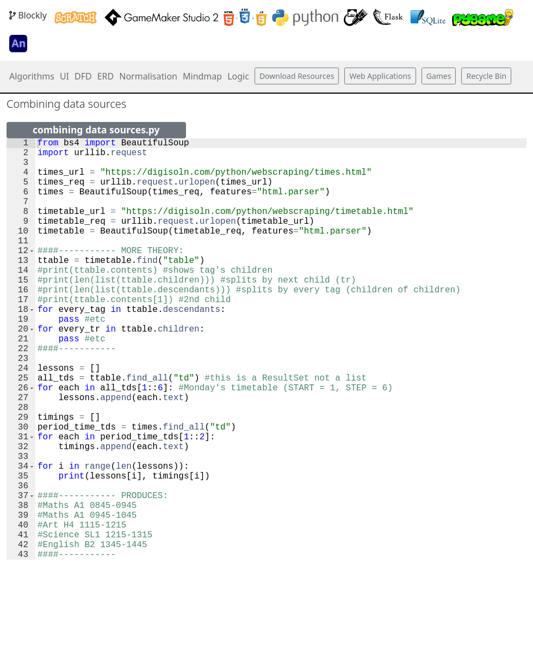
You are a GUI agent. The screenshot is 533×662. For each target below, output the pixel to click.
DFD (83, 76)
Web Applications (380, 76)
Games (438, 76)
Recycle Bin (486, 76)
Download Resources (296, 76)
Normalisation (148, 76)
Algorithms (31, 76)
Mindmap (202, 76)
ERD (105, 76)
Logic (238, 76)
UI (64, 76)
